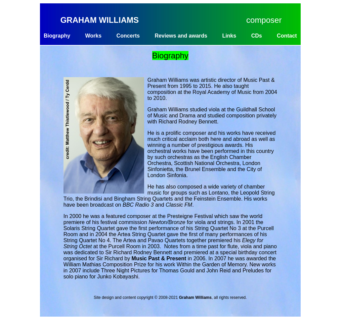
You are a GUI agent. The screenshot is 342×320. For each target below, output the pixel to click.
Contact (287, 36)
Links (229, 36)
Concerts (128, 36)
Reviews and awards (181, 36)
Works (93, 36)
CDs (256, 36)
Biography (57, 36)
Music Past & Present (159, 258)
